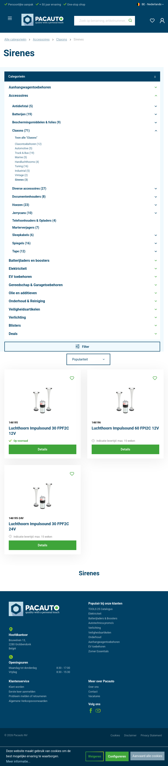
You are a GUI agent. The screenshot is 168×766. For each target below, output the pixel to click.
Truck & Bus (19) (24, 153)
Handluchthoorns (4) (27, 161)
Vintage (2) (21, 175)
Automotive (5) (23, 148)
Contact (93, 691)
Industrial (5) (22, 170)
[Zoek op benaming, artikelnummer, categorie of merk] (100, 20)
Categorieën (82, 76)
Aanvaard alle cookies (147, 756)
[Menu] (8, 17)
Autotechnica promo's (101, 623)
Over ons (93, 686)
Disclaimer (130, 735)
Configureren (117, 756)
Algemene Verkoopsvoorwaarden (28, 701)
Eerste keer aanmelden (22, 691)
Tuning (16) (21, 166)
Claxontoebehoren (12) (28, 144)
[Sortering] (88, 359)
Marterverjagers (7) (25, 227)
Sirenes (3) (21, 179)
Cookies (115, 735)
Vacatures (94, 696)
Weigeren (94, 756)
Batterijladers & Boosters (102, 618)
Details (42, 449)
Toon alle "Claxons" (26, 137)
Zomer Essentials (98, 651)
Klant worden (16, 686)
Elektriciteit (94, 613)
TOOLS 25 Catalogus (100, 609)
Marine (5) (21, 157)
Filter (82, 346)
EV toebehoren (96, 646)
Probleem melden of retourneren (27, 696)
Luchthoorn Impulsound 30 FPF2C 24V (39, 526)
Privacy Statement (151, 735)
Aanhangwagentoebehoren (104, 642)
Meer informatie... (18, 761)
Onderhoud (94, 637)
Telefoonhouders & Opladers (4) (34, 220)
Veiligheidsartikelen (99, 632)
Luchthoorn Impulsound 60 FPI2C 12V (125, 428)
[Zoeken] (130, 20)
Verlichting (94, 627)
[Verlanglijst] (151, 20)
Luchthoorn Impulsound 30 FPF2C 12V (39, 431)
